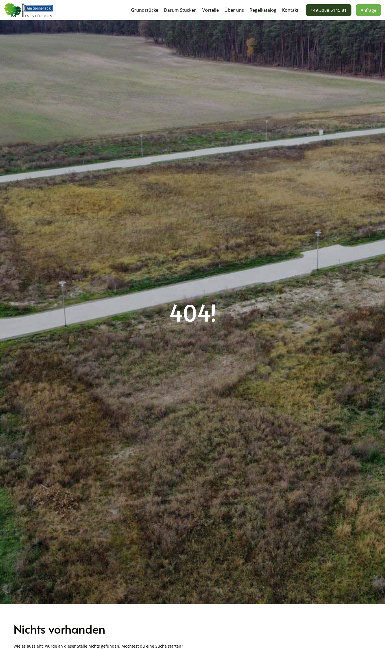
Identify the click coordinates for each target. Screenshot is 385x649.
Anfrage (368, 10)
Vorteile (210, 10)
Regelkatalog (263, 10)
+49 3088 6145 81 (329, 10)
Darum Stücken (180, 10)
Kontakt (290, 10)
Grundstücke (144, 10)
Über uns (234, 10)
